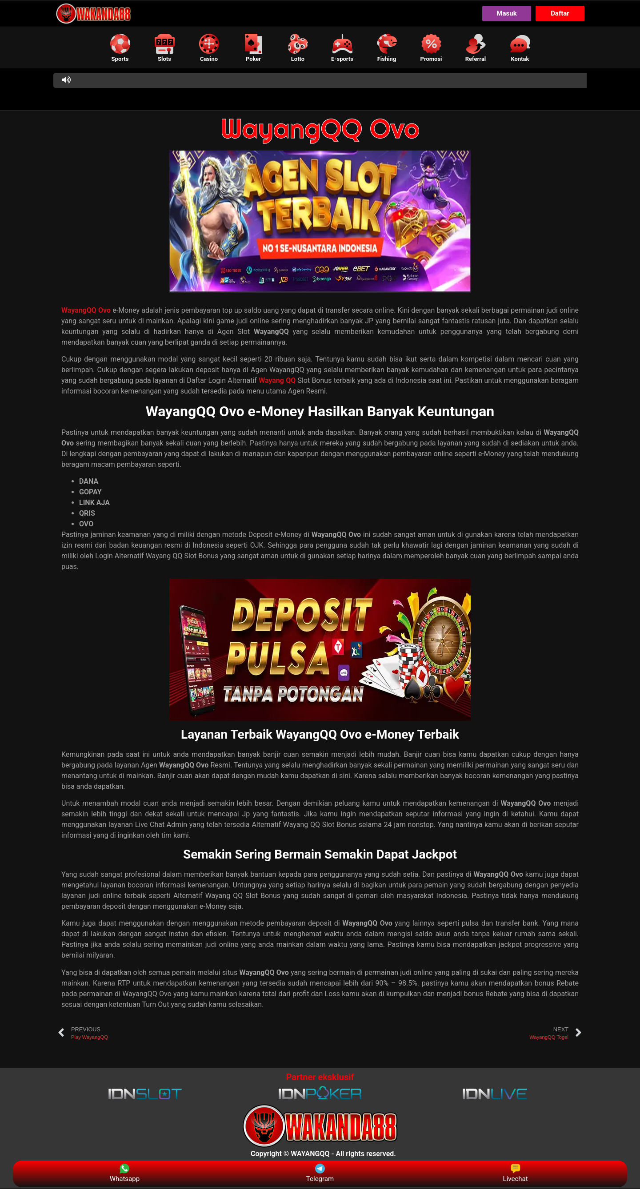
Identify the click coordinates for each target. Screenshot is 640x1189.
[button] (120, 48)
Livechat (515, 1173)
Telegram (320, 1173)
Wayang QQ (277, 381)
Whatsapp (125, 1173)
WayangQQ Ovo (320, 128)
